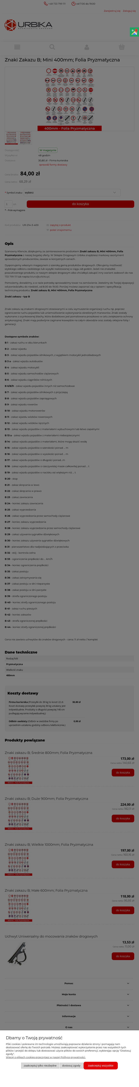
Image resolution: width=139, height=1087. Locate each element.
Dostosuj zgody (71, 1065)
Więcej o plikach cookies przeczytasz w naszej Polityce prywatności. (46, 1057)
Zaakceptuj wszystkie (100, 1065)
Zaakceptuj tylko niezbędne (40, 1065)
